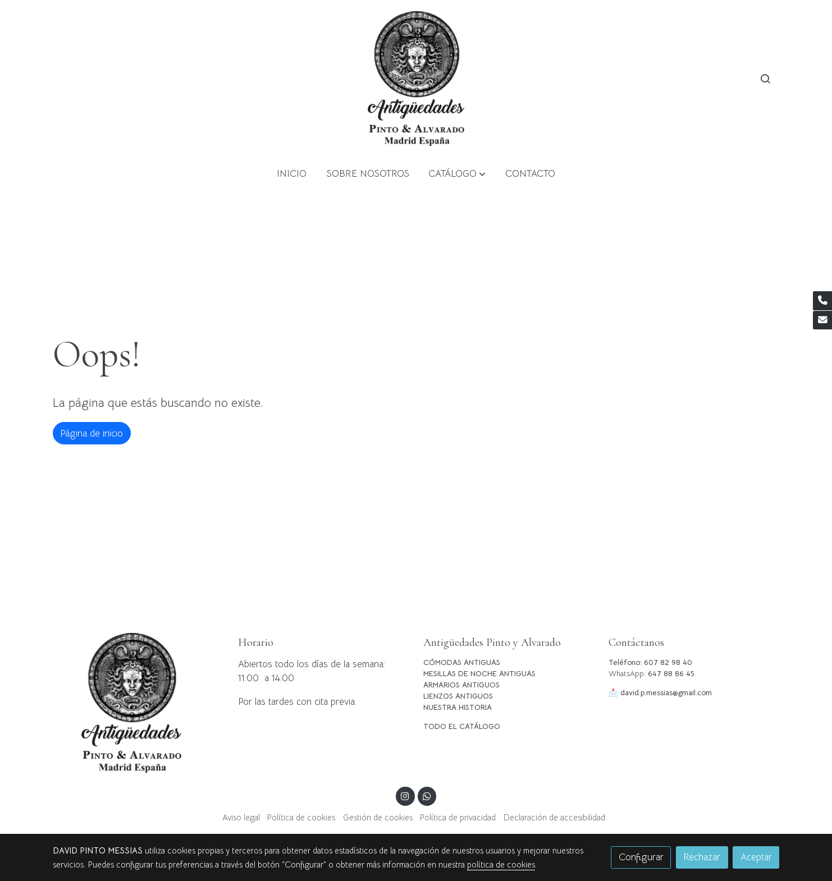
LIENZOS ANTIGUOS (458, 696)
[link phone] (822, 300)
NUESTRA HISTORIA (457, 707)
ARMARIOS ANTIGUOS (461, 685)
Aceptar (756, 857)
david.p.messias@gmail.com (666, 693)
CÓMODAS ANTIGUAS (461, 662)
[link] (416, 78)
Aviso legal (241, 818)
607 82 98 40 (668, 662)
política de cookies (501, 865)
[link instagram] (405, 795)
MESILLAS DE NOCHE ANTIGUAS (479, 673)
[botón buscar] (765, 78)
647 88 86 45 (671, 673)
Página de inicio (91, 433)
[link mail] (822, 320)
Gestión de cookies (378, 818)
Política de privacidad (458, 818)
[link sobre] (138, 703)
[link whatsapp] (427, 795)
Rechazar (701, 857)
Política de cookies (301, 818)
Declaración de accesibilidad (554, 818)
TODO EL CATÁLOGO (461, 726)
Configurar (641, 857)
